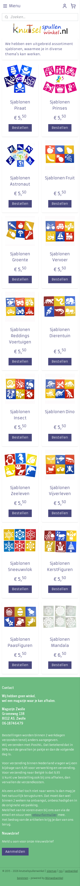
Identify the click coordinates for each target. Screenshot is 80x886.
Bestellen (20, 128)
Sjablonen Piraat (20, 105)
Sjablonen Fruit (60, 178)
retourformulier (44, 815)
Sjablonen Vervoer (60, 257)
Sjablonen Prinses (60, 105)
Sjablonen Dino (60, 411)
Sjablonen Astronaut (20, 181)
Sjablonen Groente (20, 257)
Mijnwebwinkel (54, 878)
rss (61, 871)
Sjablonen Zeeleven (20, 490)
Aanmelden (15, 852)
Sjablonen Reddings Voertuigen (20, 335)
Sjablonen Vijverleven (60, 490)
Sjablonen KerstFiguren (60, 566)
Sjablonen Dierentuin (59, 332)
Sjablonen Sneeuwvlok (20, 566)
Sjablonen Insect (20, 414)
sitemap (52, 871)
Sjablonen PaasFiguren (20, 642)
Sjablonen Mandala (60, 642)
